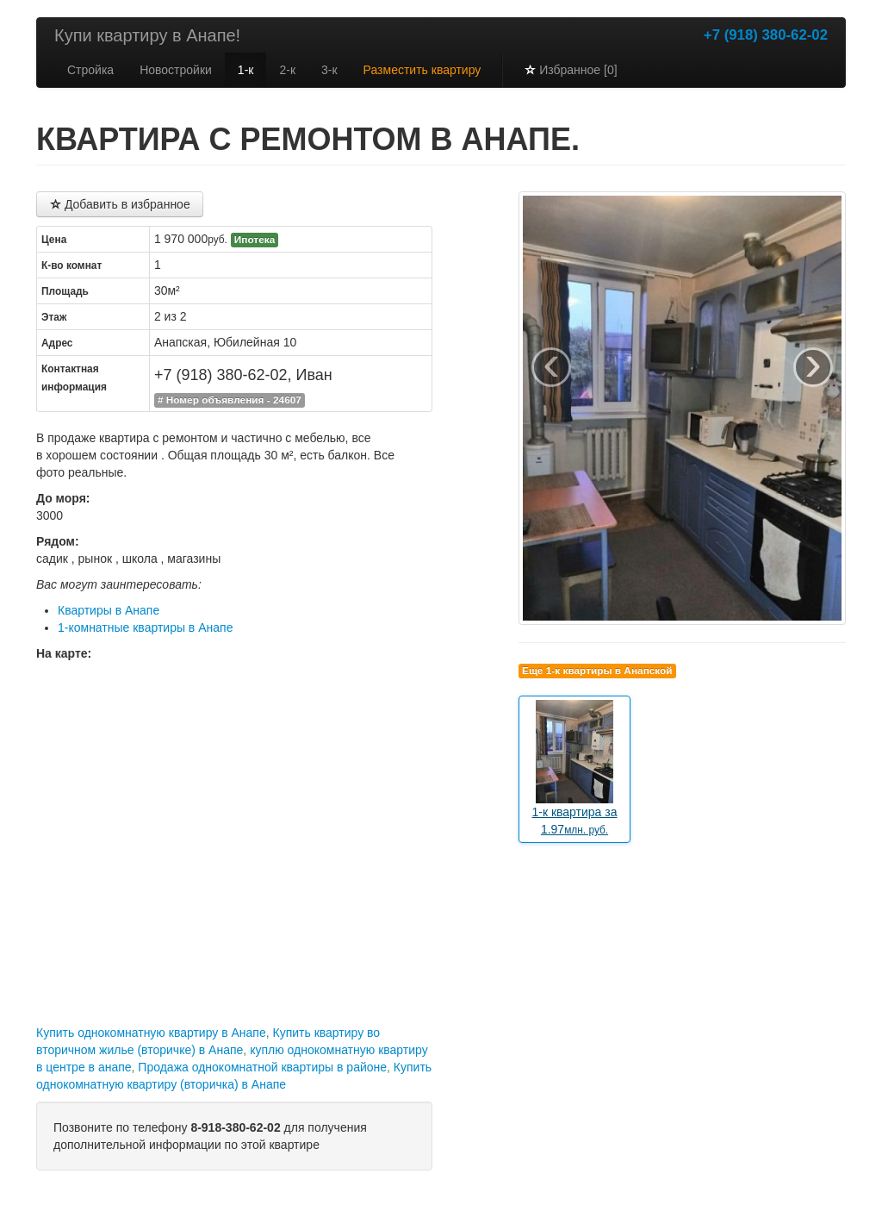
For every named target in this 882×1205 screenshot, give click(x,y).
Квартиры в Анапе (108, 610)
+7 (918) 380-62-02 (766, 35)
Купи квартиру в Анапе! (147, 35)
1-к (246, 70)
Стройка (90, 70)
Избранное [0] (570, 70)
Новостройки (176, 70)
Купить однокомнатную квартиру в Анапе (151, 1033)
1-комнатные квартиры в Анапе (145, 627)
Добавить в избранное (119, 204)
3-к (329, 70)
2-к (287, 70)
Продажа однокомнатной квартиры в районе (262, 1067)
